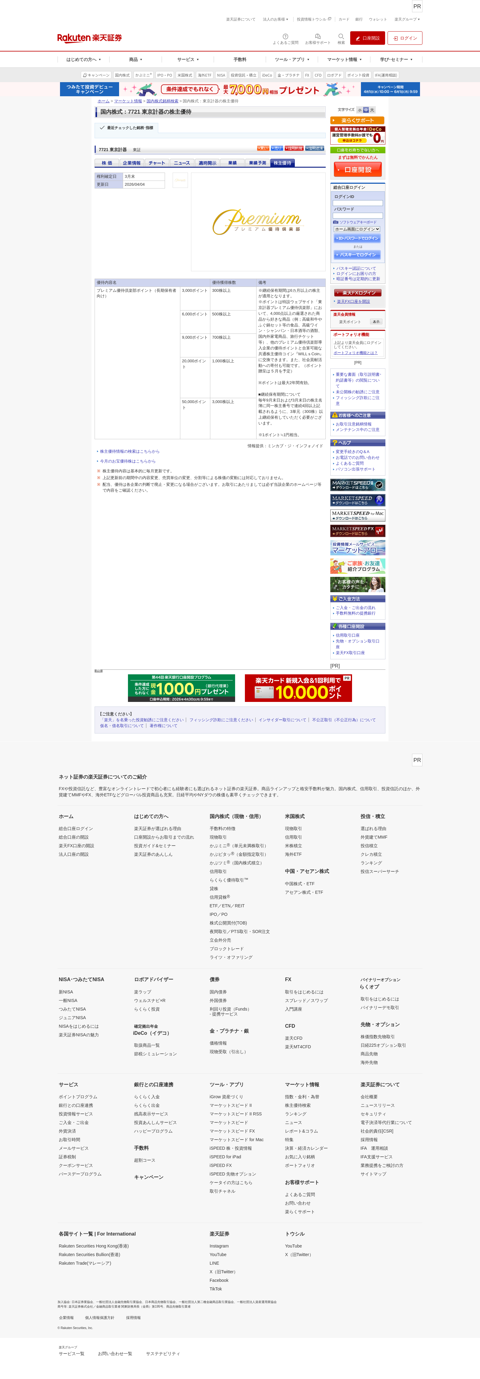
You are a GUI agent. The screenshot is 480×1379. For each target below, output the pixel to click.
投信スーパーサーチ (380, 871)
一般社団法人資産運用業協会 (257, 1302)
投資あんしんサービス (155, 1122)
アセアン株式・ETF (304, 892)
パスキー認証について (356, 268)
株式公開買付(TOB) (228, 922)
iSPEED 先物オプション (233, 1173)
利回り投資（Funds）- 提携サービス (231, 1011)
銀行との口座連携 (76, 1105)
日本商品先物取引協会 (160, 1302)
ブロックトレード (227, 948)
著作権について (164, 725)
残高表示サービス (151, 1113)
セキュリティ (373, 1113)
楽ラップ (142, 991)
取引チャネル (222, 1191)
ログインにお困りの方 (356, 273)
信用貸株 (220, 897)
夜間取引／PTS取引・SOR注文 (240, 931)
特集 (289, 1139)
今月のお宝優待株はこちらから (128, 461)
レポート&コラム (301, 1131)
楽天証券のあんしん (153, 854)
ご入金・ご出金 (74, 1122)
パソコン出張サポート (356, 469)
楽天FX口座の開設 (76, 845)
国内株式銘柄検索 (162, 101)
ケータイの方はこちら (231, 1182)
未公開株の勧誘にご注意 (358, 392)
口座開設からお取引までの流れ (164, 837)
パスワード (344, 209)
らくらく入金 (147, 1096)
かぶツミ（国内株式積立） (237, 862)
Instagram (219, 1246)
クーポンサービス (76, 1165)
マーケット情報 (128, 101)
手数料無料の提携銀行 (356, 613)
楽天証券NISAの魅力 (79, 1034)
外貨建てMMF (374, 837)
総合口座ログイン (76, 828)
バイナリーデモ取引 (380, 1007)
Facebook (219, 1280)
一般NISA (68, 1000)
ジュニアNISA (72, 1017)
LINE (214, 1263)
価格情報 (218, 1043)
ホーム (104, 101)
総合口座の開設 (74, 837)
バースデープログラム (80, 1173)
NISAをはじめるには (79, 1026)
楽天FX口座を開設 (353, 301)
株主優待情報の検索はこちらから (130, 451)
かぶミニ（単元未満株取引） (239, 845)
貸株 (214, 888)
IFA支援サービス (377, 1156)
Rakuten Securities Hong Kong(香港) (94, 1246)
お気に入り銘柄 (300, 1156)
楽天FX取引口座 (350, 652)
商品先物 (369, 1053)
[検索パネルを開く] (341, 38)
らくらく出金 (147, 1105)
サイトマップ (373, 1173)
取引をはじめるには (304, 991)
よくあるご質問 (350, 463)
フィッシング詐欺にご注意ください (221, 720)
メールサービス (74, 1148)
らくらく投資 (147, 1009)
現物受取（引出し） (229, 1051)
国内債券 (218, 991)
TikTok (216, 1288)
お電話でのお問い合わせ (358, 457)
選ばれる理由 (373, 828)
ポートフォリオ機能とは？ (356, 353)
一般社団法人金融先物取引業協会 (119, 1302)
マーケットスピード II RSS (236, 1113)
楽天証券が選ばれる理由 (157, 828)
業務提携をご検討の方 (382, 1165)
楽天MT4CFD (298, 1046)
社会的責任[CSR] (377, 1131)
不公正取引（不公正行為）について (344, 720)
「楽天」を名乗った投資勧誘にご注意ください (142, 720)
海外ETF (293, 854)
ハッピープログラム (153, 1131)
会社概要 (369, 1096)
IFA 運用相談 (374, 1148)
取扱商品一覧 (147, 1045)
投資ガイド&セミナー (154, 845)
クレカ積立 (371, 854)
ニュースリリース (378, 1105)
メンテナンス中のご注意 (358, 429)
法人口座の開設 (74, 854)
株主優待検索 (298, 1105)
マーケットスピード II (231, 1105)
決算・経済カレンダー (306, 1148)
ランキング (371, 862)
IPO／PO (218, 914)
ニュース (293, 1122)
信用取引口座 (348, 635)
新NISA (66, 991)
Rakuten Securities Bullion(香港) (89, 1254)
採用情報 (369, 1139)
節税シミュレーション (155, 1053)
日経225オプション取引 (383, 1045)
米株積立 (293, 845)
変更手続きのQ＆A (352, 451)
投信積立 (369, 845)
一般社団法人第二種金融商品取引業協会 (206, 1302)
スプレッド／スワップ (306, 1000)
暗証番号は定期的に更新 (358, 278)
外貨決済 (67, 1131)
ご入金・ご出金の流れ (356, 607)
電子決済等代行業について (386, 1122)
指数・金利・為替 (302, 1096)
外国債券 (218, 1000)
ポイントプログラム (78, 1096)
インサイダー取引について (282, 720)
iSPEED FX (221, 1165)
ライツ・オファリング (231, 957)
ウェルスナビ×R (149, 1000)
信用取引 (218, 871)
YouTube (218, 1254)
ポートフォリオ (300, 1165)
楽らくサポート (300, 1211)
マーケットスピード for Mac (237, 1139)
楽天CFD (293, 1038)
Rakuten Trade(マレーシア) (85, 1263)
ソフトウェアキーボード (358, 222)
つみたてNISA (72, 1009)
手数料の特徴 (222, 828)
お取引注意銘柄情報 (354, 424)
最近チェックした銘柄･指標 (130, 128)
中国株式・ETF (299, 883)
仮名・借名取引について (122, 725)
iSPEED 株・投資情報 (231, 1148)
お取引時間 (69, 1139)
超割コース (145, 1160)
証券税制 (67, 1156)
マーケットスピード (229, 1122)
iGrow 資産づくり (226, 1096)
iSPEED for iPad (225, 1156)
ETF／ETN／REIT (227, 905)
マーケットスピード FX (232, 1131)
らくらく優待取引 (229, 879)
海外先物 (369, 1062)
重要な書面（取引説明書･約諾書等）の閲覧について (359, 380)
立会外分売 (220, 940)
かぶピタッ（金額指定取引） (239, 854)
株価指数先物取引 (378, 1036)
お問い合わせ (298, 1203)
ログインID (344, 196)
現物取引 (218, 837)
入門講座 (293, 1009)
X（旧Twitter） (224, 1271)
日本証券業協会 (82, 1302)
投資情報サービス (76, 1113)
